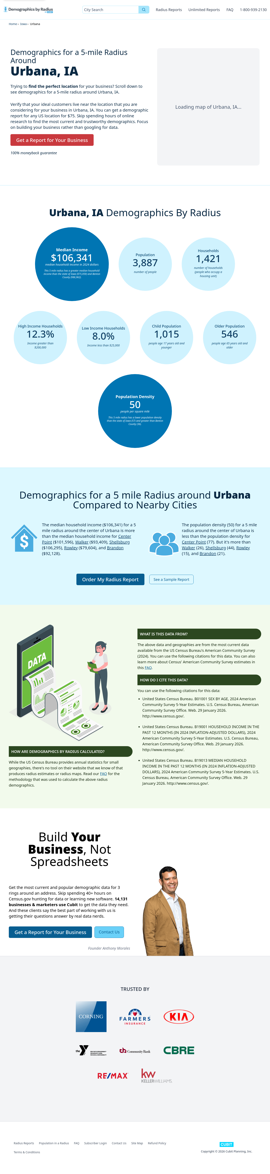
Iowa (23, 24)
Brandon (115, 547)
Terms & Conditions (27, 1152)
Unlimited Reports (204, 9)
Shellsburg (119, 542)
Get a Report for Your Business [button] (52, 140)
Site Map (137, 1143)
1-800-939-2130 (253, 9)
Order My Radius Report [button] (110, 579)
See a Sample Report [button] (171, 579)
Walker (81, 542)
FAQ (229, 9)
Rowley (71, 547)
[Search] (143, 10)
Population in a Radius (54, 1143)
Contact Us (119, 1143)
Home (13, 24)
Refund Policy (157, 1143)
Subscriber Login (95, 1143)
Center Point (194, 542)
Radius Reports (169, 9)
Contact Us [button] (109, 932)
